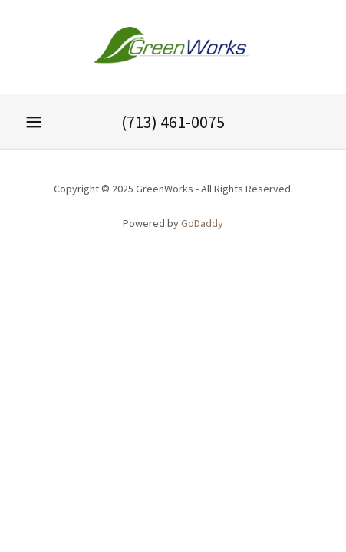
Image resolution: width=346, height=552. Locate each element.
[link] (173, 47)
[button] (33, 122)
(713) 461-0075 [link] (173, 122)
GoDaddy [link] (202, 223)
